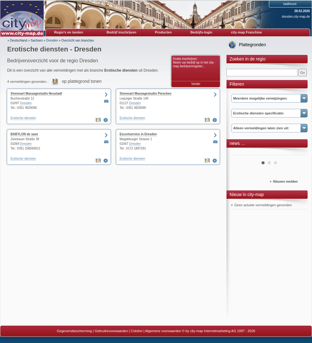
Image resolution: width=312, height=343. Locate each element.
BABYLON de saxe (24, 134)
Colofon (137, 331)
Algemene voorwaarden (163, 331)
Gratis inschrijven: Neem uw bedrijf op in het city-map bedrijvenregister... (194, 62)
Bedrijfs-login (201, 32)
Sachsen (37, 40)
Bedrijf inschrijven (121, 32)
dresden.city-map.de (296, 16)
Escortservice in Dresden (138, 134)
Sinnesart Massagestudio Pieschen (145, 93)
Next (299, 153)
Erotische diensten (23, 118)
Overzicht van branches (77, 40)
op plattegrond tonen (81, 81)
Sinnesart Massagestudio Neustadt (36, 93)
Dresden (52, 40)
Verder (195, 84)
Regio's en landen (68, 32)
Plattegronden (252, 44)
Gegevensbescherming (74, 331)
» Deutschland (17, 40)
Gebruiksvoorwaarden (111, 331)
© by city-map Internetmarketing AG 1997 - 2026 (218, 331)
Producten (163, 32)
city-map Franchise (246, 32)
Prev (239, 153)
